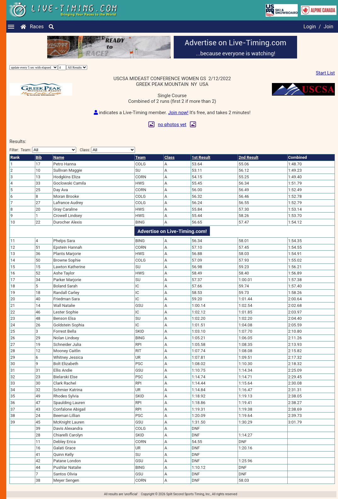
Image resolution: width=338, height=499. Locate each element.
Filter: (42, 150)
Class (169, 157)
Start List (325, 73)
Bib (39, 157)
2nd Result (248, 157)
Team (140, 157)
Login (309, 27)
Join (328, 27)
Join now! (178, 112)
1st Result (201, 157)
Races (37, 27)
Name (59, 157)
